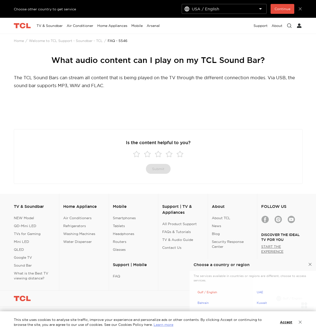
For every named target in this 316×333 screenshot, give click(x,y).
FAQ (116, 276)
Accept (286, 322)
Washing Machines (79, 234)
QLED (19, 249)
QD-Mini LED (25, 226)
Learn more (163, 324)
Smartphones (124, 218)
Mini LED (21, 241)
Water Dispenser (77, 241)
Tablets (119, 226)
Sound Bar (23, 265)
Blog (216, 234)
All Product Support (179, 224)
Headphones (123, 234)
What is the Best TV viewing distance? (31, 275)
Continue (282, 9)
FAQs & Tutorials (176, 232)
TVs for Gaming (27, 234)
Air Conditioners (77, 218)
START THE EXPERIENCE (272, 249)
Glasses (119, 249)
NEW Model (24, 218)
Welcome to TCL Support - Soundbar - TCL (66, 41)
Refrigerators (74, 226)
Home (19, 41)
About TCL (221, 218)
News (216, 226)
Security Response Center (228, 244)
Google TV (23, 257)
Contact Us (171, 247)
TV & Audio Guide (177, 239)
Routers (119, 241)
